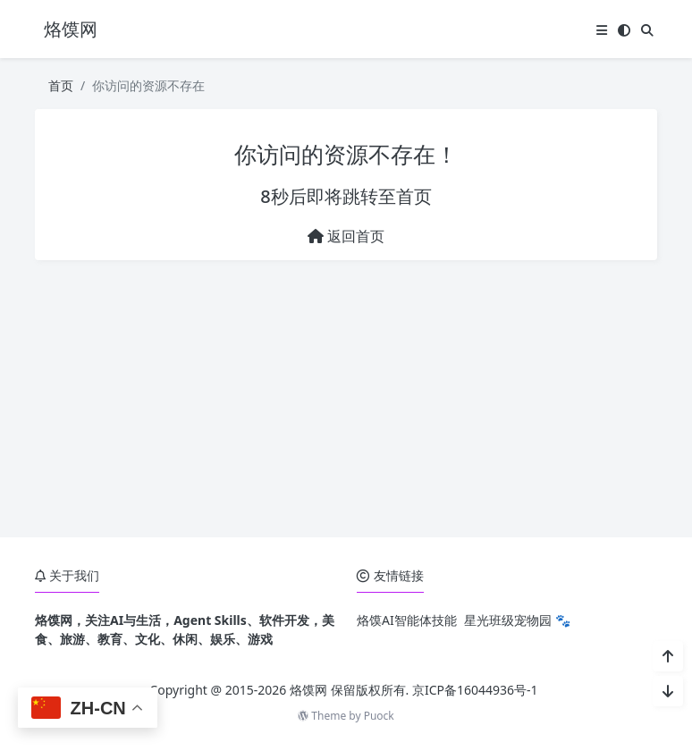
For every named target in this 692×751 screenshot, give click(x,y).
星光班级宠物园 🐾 (517, 620)
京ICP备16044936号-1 (475, 689)
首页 (60, 85)
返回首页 (346, 236)
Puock (379, 715)
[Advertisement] (346, 399)
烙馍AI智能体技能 (407, 620)
